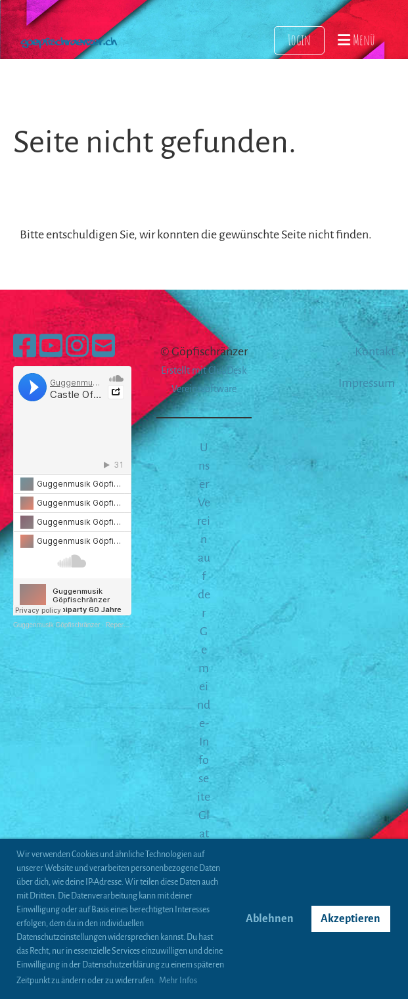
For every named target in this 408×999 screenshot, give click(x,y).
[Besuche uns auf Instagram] (77, 347)
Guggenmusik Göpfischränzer (56, 625)
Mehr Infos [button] (178, 980)
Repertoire (121, 625)
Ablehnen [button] (270, 919)
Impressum (366, 382)
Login (299, 40)
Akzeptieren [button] (350, 919)
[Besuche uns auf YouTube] (50, 347)
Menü (356, 40)
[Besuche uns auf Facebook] (24, 347)
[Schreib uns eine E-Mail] (103, 347)
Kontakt (375, 351)
